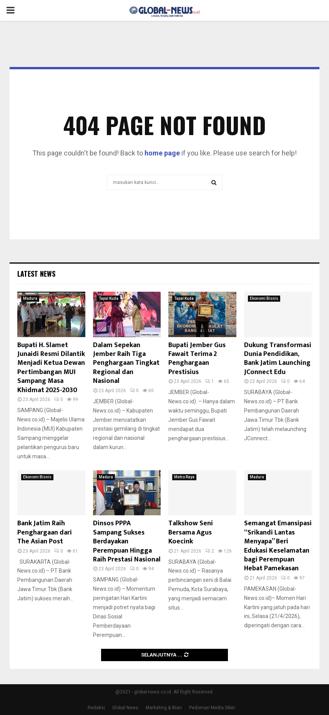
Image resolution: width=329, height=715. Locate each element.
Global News (125, 707)
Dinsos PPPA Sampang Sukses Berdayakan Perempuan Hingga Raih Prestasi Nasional (127, 541)
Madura (30, 298)
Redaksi (96, 707)
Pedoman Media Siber (212, 707)
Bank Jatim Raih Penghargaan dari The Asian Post (44, 532)
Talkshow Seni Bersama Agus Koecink (190, 532)
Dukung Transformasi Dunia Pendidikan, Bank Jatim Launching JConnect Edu (277, 358)
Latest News (36, 274)
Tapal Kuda (108, 298)
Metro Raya (184, 477)
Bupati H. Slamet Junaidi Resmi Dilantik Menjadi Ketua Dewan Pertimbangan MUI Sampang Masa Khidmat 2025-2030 (51, 367)
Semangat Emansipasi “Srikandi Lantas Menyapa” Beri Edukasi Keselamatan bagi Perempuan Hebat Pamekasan (278, 546)
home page (162, 153)
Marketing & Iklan (164, 707)
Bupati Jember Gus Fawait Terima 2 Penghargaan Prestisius (197, 358)
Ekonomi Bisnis (264, 298)
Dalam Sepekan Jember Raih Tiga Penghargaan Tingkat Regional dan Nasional (126, 363)
